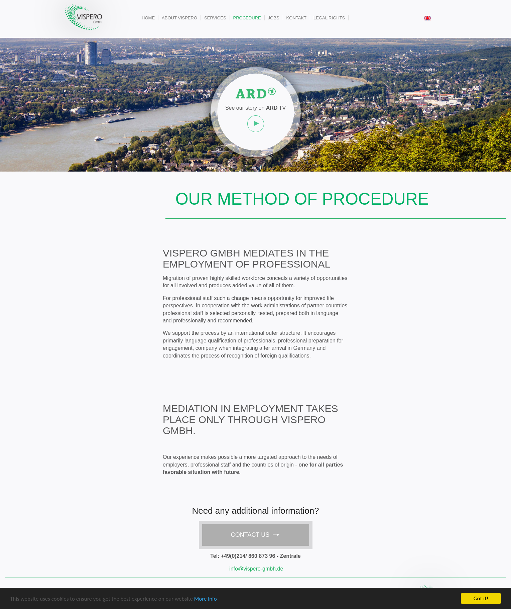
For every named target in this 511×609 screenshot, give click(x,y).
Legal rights (329, 17)
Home (148, 17)
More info (205, 599)
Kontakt (296, 17)
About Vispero (179, 17)
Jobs (273, 17)
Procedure (247, 17)
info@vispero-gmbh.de (256, 569)
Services (215, 17)
